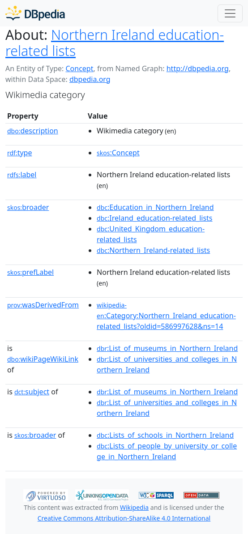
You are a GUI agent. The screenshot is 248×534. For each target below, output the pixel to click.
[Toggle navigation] (230, 13)
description (32, 131)
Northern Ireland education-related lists (114, 43)
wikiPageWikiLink (42, 359)
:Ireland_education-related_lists (154, 218)
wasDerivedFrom (43, 305)
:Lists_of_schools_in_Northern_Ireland (165, 435)
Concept (79, 68)
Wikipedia (134, 507)
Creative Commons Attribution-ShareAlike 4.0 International (124, 518)
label (22, 174)
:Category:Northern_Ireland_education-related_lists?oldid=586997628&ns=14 (166, 316)
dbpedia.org (90, 79)
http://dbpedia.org (198, 68)
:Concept (118, 153)
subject (31, 392)
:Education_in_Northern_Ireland (155, 207)
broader (28, 207)
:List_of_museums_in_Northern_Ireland (167, 348)
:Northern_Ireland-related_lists (153, 250)
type (19, 153)
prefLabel (30, 272)
